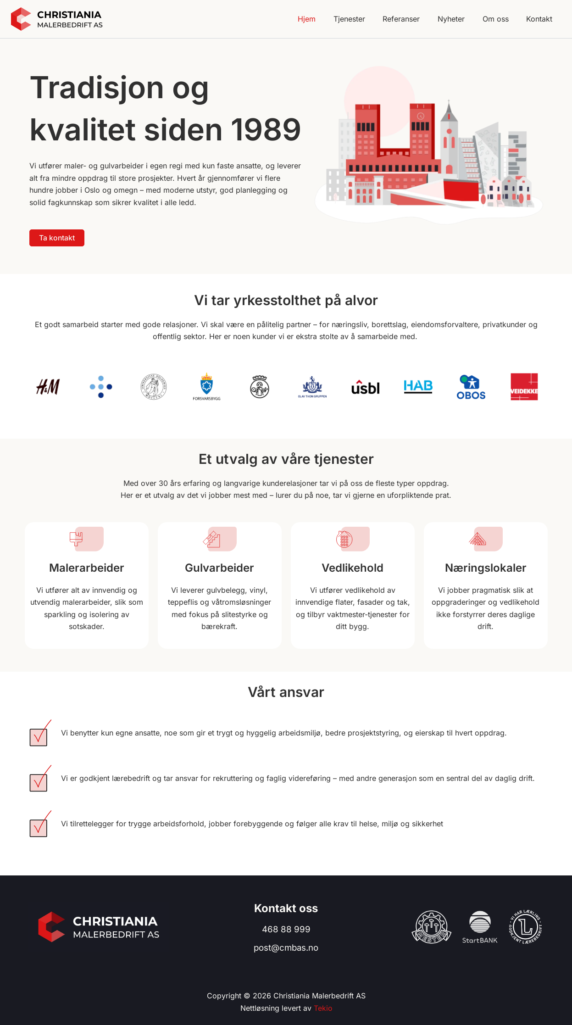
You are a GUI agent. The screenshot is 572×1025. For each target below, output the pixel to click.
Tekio (322, 1008)
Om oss (500, 18)
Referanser (412, 18)
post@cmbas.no (286, 947)
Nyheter (458, 18)
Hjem (324, 18)
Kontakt (541, 18)
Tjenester (363, 18)
